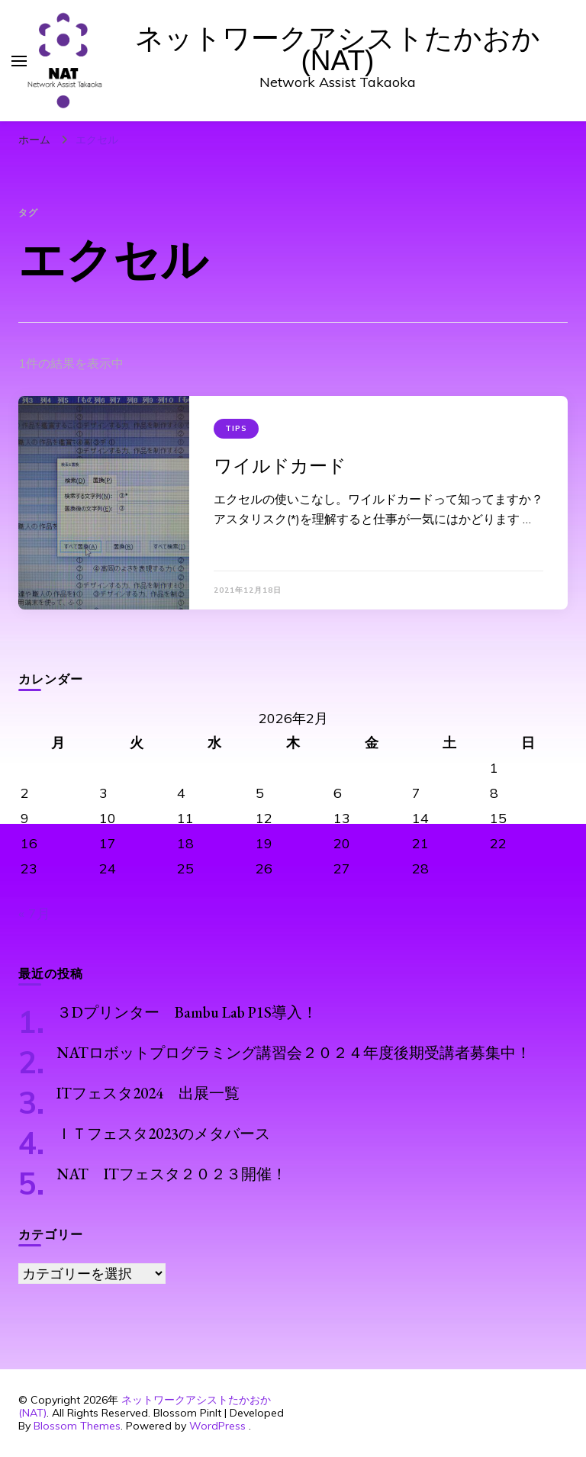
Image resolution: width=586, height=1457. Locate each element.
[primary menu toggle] (19, 61)
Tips (236, 428)
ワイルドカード (280, 466)
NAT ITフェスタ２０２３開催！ (171, 1174)
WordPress (217, 1426)
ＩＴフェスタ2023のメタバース (163, 1133)
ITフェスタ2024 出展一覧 (148, 1093)
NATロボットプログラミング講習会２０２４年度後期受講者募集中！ (293, 1053)
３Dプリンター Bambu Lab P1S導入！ (186, 1012)
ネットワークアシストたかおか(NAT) (337, 49)
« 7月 (34, 913)
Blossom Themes (77, 1426)
